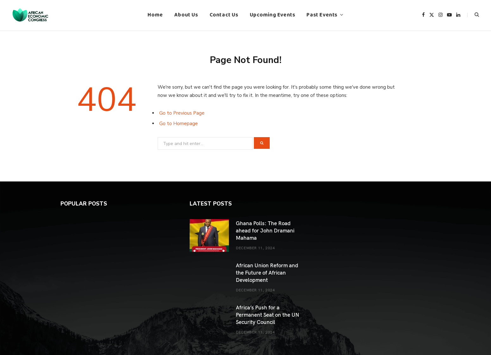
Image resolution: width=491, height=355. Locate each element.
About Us (186, 15)
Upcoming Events (272, 15)
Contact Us (224, 15)
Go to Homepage (178, 123)
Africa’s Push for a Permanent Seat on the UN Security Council (267, 314)
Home (155, 15)
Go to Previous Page (182, 113)
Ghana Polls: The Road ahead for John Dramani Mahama (265, 230)
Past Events (321, 15)
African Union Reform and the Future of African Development (267, 272)
